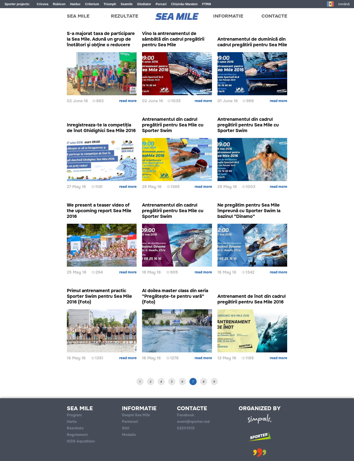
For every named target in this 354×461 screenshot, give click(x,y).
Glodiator (144, 4)
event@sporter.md (193, 421)
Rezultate (124, 16)
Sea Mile (78, 16)
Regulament (77, 434)
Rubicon (59, 4)
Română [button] (344, 4)
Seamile (127, 4)
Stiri (125, 428)
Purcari (161, 4)
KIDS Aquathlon (81, 441)
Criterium (92, 4)
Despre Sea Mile (136, 415)
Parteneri (130, 421)
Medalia (129, 434)
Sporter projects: (17, 4)
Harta (72, 421)
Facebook (185, 415)
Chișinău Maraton (184, 4)
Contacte (274, 16)
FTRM (206, 4)
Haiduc (75, 4)
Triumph (110, 4)
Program (74, 415)
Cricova (42, 4)
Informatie (228, 16)
